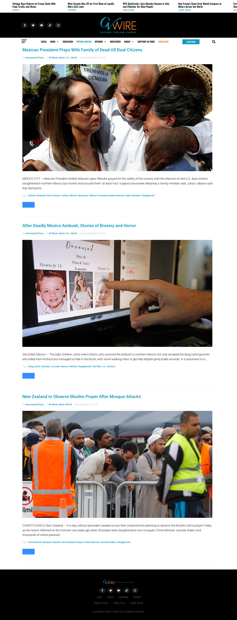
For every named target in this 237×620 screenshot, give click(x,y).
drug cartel (34, 366)
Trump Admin (184, 10)
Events (16, 10)
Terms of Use (119, 603)
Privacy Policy (101, 603)
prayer (79, 542)
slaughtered (147, 195)
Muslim (57, 542)
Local (99, 597)
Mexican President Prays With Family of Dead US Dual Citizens (82, 49)
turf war (96, 366)
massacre (83, 195)
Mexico (93, 195)
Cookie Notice (136, 603)
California (123, 597)
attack (31, 195)
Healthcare (128, 10)
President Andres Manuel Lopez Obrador (119, 195)
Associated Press (34, 57)
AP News (53, 57)
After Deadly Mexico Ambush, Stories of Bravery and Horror (79, 225)
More (28, 205)
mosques (47, 542)
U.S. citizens (108, 366)
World (74, 57)
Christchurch (35, 542)
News (62, 57)
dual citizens (53, 195)
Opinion (136, 597)
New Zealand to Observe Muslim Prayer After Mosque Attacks (81, 396)
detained (41, 195)
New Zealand (68, 542)
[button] (54, 41)
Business (72, 10)
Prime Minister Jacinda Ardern (100, 542)
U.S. (68, 57)
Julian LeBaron (69, 195)
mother (73, 366)
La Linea (55, 366)
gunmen (45, 366)
